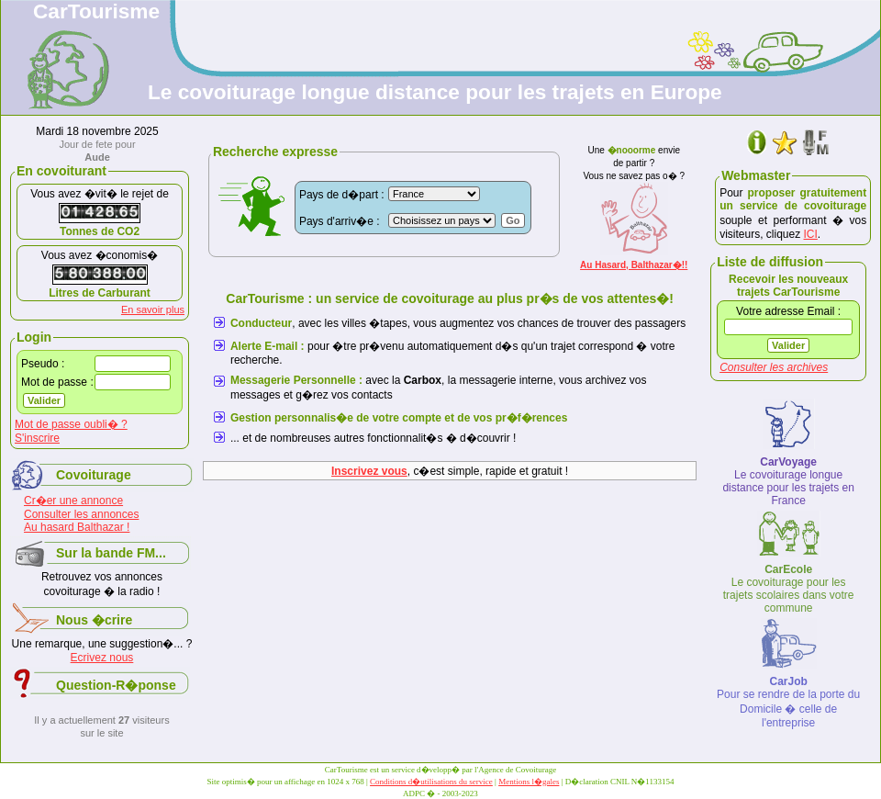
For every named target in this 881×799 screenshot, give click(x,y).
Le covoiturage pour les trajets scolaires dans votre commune (788, 588)
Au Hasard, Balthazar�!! (633, 265)
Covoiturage (93, 474)
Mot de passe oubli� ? (71, 424)
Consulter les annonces (81, 514)
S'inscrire (37, 438)
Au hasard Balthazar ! (76, 527)
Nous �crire (94, 620)
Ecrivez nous (102, 657)
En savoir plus (152, 309)
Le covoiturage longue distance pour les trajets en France (787, 481)
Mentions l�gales (528, 781)
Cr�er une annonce (73, 500)
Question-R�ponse (116, 685)
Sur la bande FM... (111, 553)
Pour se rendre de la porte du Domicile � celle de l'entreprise (788, 702)
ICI (811, 234)
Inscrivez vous (369, 471)
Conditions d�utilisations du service (431, 781)
